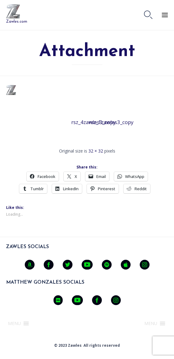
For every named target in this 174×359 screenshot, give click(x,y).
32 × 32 (95, 151)
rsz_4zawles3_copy (78, 122)
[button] (14, 323)
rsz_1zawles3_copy (96, 122)
